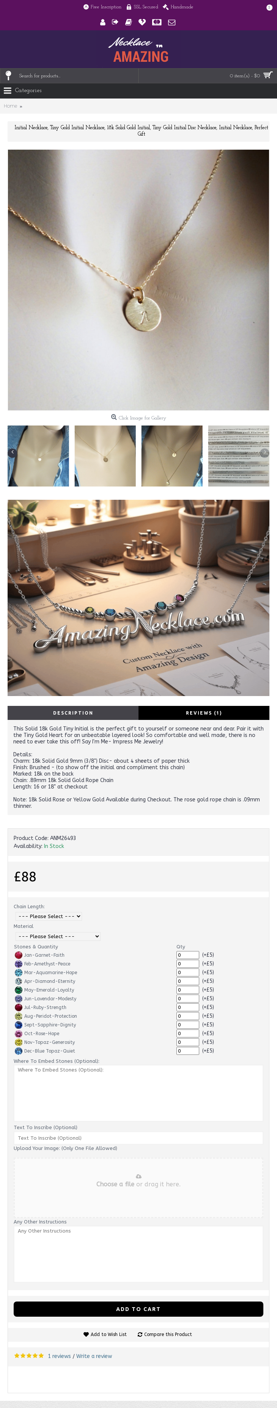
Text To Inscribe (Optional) (45, 1127)
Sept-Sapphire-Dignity (45, 1025)
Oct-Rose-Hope (37, 1033)
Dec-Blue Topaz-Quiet (45, 1051)
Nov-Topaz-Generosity (45, 1042)
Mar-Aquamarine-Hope (46, 972)
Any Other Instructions (40, 1222)
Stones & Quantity (36, 947)
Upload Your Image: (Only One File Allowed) (65, 1148)
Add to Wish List (109, 1334)
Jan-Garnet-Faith (40, 955)
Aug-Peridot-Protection (46, 1016)
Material (23, 926)
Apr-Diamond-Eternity (45, 981)
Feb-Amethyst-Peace (42, 964)
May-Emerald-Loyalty (44, 990)
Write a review (94, 1356)
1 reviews (59, 1356)
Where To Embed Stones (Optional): (56, 1061)
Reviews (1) (204, 712)
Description (73, 712)
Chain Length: (29, 906)
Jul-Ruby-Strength (40, 1007)
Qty (180, 947)
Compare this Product (168, 1334)
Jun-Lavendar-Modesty (45, 999)
